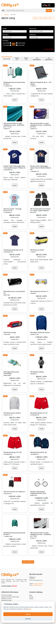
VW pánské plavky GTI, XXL (13, 452)
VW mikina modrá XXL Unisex (40, 332)
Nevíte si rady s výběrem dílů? (42, 18)
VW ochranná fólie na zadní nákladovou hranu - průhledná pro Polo (40, 125)
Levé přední (6, 43)
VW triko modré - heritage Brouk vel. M (12, 209)
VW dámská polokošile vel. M (13, 250)
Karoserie (5, 34)
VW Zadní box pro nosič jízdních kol (14, 292)
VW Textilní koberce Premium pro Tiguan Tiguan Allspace (40, 209)
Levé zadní (6, 45)
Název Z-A (26, 58)
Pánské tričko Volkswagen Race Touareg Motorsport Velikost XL (15, 167)
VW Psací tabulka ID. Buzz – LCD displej (40, 83)
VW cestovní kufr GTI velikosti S (14, 492)
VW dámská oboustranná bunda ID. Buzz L (14, 533)
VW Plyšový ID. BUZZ (37, 250)
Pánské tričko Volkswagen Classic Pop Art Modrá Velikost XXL (40, 167)
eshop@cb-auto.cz (37, 585)
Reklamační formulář (6, 600)
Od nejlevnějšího (37, 58)
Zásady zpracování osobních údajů (10, 597)
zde (30, 609)
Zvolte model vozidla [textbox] (37, 31)
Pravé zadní (21, 45)
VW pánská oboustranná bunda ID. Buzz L (14, 83)
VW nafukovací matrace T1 (39, 291)
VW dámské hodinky (37, 372)
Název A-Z (17, 58)
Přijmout (28, 614)
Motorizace (32, 28)
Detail (15, 100)
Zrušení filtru (49, 49)
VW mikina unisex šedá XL (12, 413)
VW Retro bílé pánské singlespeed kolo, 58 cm (38, 492)
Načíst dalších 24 (28, 562)
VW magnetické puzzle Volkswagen (11, 372)
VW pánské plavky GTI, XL (38, 413)
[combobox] (15, 31)
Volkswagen (6, 14)
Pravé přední (21, 43)
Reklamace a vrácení (6, 598)
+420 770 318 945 (38, 583)
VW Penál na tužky (10, 332)
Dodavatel (32, 34)
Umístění (5, 40)
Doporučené (6, 59)
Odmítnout (28, 618)
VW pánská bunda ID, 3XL (38, 452)
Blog (30, 595)
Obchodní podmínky (6, 595)
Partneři (31, 598)
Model (4, 28)
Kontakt (31, 597)
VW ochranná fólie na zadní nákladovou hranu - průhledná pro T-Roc (40, 534)
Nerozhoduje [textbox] (8, 31)
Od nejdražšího (48, 58)
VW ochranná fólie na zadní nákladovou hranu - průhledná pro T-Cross (14, 125)
